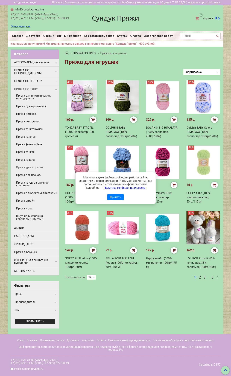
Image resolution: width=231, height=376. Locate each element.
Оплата (135, 36)
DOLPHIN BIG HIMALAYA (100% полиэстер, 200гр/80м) (161, 132)
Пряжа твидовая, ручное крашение (32, 184)
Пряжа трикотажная (29, 129)
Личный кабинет (69, 36)
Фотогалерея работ (158, 36)
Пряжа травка (25, 159)
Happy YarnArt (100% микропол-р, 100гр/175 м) (161, 263)
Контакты (87, 340)
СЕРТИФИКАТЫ (24, 271)
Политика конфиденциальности (129, 340)
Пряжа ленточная (27, 121)
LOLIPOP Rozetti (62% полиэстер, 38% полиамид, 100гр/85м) (201, 263)
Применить (35, 321)
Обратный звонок (20, 26)
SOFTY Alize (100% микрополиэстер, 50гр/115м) (198, 197)
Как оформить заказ (99, 36)
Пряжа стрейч (25, 200)
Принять (115, 197)
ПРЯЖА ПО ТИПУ (84, 53)
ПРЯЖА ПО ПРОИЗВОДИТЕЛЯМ (28, 72)
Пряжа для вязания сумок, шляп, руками (33, 97)
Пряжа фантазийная (29, 144)
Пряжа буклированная (31, 106)
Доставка (33, 36)
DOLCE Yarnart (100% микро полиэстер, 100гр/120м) (159, 197)
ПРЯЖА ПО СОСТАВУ (28, 81)
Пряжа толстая (26, 136)
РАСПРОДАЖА (24, 236)
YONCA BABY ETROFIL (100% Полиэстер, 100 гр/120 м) (79, 132)
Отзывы (32, 340)
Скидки (48, 36)
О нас (20, 340)
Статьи (122, 36)
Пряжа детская (26, 114)
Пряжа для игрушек (30, 167)
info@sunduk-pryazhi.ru (29, 9)
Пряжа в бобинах (25, 252)
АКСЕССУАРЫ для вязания (31, 62)
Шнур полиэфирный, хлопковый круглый (29, 217)
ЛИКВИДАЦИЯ (24, 244)
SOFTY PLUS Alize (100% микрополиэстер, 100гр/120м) (81, 263)
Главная (18, 36)
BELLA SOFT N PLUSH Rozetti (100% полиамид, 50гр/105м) (122, 263)
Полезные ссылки (52, 340)
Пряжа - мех (24, 208)
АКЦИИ (19, 228)
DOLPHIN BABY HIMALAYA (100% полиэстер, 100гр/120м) (121, 132)
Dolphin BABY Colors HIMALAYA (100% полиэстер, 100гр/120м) (202, 132)
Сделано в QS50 (209, 364)
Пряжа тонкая (25, 152)
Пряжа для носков (28, 175)
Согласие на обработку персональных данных (183, 340)
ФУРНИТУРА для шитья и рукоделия (31, 261)
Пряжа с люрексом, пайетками (36, 193)
